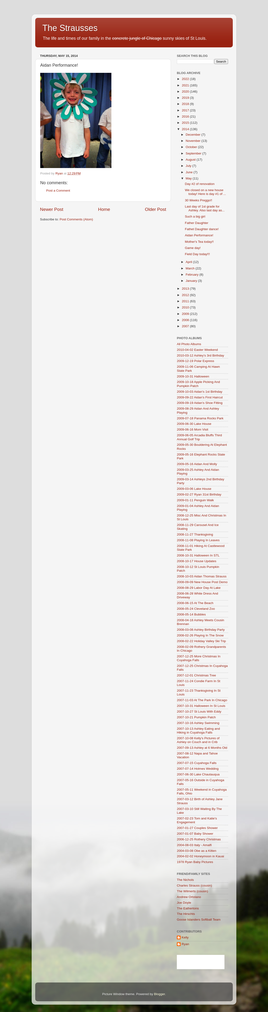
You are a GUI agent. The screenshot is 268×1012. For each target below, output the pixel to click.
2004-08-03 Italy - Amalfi (194, 845)
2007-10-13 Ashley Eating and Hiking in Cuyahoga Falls (198, 730)
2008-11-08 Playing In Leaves (198, 540)
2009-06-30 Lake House (194, 424)
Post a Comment (58, 190)
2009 (186, 314)
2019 (186, 97)
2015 (186, 122)
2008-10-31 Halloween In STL (198, 555)
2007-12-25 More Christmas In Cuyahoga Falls (198, 658)
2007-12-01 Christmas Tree (196, 675)
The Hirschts (186, 914)
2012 (186, 295)
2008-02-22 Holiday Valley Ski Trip (201, 641)
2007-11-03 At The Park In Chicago (202, 700)
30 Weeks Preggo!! (198, 200)
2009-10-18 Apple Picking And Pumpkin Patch (198, 383)
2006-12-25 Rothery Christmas (199, 839)
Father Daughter (196, 223)
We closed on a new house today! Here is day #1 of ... (205, 192)
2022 (186, 79)
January (192, 281)
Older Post (155, 209)
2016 (186, 116)
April (189, 262)
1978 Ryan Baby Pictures (195, 862)
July (189, 166)
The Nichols (185, 880)
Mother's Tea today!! (199, 241)
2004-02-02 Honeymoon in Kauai (200, 856)
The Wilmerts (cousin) (192, 891)
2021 (186, 85)
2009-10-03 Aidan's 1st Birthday (199, 391)
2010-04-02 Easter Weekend (197, 350)
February (192, 274)
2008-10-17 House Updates (196, 561)
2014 (186, 129)
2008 (186, 320)
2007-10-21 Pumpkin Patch (196, 717)
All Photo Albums (189, 344)
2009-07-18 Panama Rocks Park (200, 418)
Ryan (185, 944)
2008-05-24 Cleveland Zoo (196, 608)
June (190, 172)
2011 (186, 301)
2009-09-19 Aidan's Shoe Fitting (200, 403)
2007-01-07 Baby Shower (195, 833)
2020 (186, 91)
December (193, 134)
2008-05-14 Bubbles (191, 614)
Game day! (193, 248)
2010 (186, 307)
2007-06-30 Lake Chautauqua (198, 774)
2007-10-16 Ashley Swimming (198, 723)
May (189, 178)
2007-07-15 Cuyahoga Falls (197, 763)
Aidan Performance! (199, 235)
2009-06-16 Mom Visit (192, 429)
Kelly (185, 937)
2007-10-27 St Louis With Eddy (199, 711)
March (190, 268)
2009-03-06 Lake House (194, 489)
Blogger (159, 994)
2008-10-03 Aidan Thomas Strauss (201, 576)
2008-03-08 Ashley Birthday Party (201, 629)
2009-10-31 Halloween (193, 376)
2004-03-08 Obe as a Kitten (196, 851)
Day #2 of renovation (200, 184)
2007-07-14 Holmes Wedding (197, 768)
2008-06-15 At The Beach (195, 603)
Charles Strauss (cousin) (194, 885)
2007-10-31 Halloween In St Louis (201, 706)
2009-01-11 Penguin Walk (195, 500)
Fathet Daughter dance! (202, 229)
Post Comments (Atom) (76, 219)
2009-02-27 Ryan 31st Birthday (199, 494)
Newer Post (51, 209)
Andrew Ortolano (189, 897)
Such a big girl (195, 216)
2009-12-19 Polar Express (195, 361)
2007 (186, 326)
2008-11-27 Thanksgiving (195, 534)
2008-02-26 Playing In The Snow (200, 635)
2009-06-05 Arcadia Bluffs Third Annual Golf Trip (199, 437)
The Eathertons (188, 908)
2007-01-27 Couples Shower (197, 828)
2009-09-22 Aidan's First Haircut (200, 397)
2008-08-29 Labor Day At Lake (199, 588)
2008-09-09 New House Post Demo (202, 582)
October (192, 147)
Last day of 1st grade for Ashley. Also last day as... (205, 208)
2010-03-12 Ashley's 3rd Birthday (200, 355)
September (194, 153)
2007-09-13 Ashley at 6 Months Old (202, 747)
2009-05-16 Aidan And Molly (197, 464)
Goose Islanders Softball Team (199, 919)
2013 (186, 288)
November (193, 141)
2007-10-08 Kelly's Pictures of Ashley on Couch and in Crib (198, 740)
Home (104, 209)
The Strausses (70, 28)
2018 (186, 104)
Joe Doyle (184, 902)
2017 (186, 110)
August (191, 159)
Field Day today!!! (197, 254)
